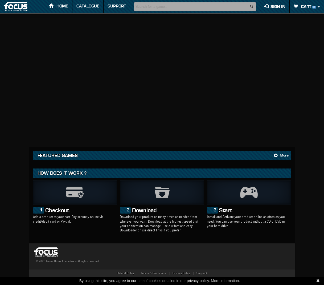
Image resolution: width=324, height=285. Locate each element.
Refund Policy (125, 273)
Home (58, 6)
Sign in (274, 6)
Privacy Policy (181, 273)
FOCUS (20, 6)
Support (117, 6)
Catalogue (87, 6)
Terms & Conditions (153, 273)
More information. (225, 281)
